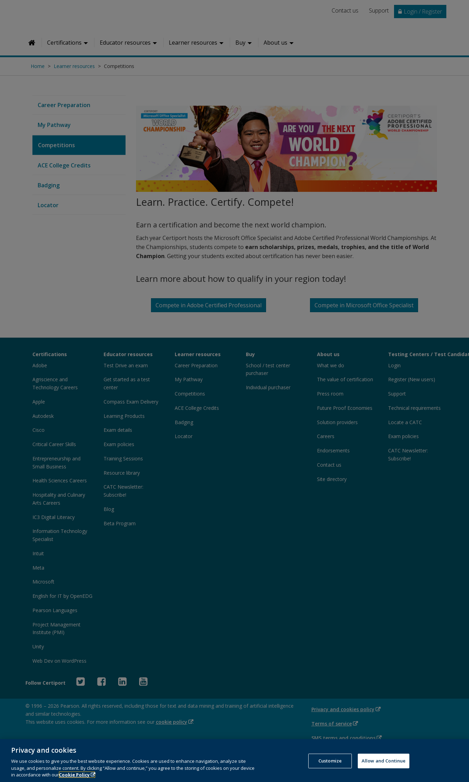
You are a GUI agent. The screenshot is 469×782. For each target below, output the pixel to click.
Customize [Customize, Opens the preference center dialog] (330, 768)
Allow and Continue (384, 768)
